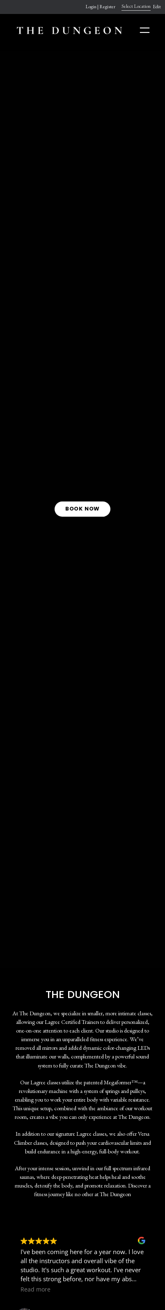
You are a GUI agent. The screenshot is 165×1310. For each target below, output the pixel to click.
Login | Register (100, 6)
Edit (157, 6)
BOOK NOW (82, 509)
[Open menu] (145, 30)
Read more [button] (35, 1289)
